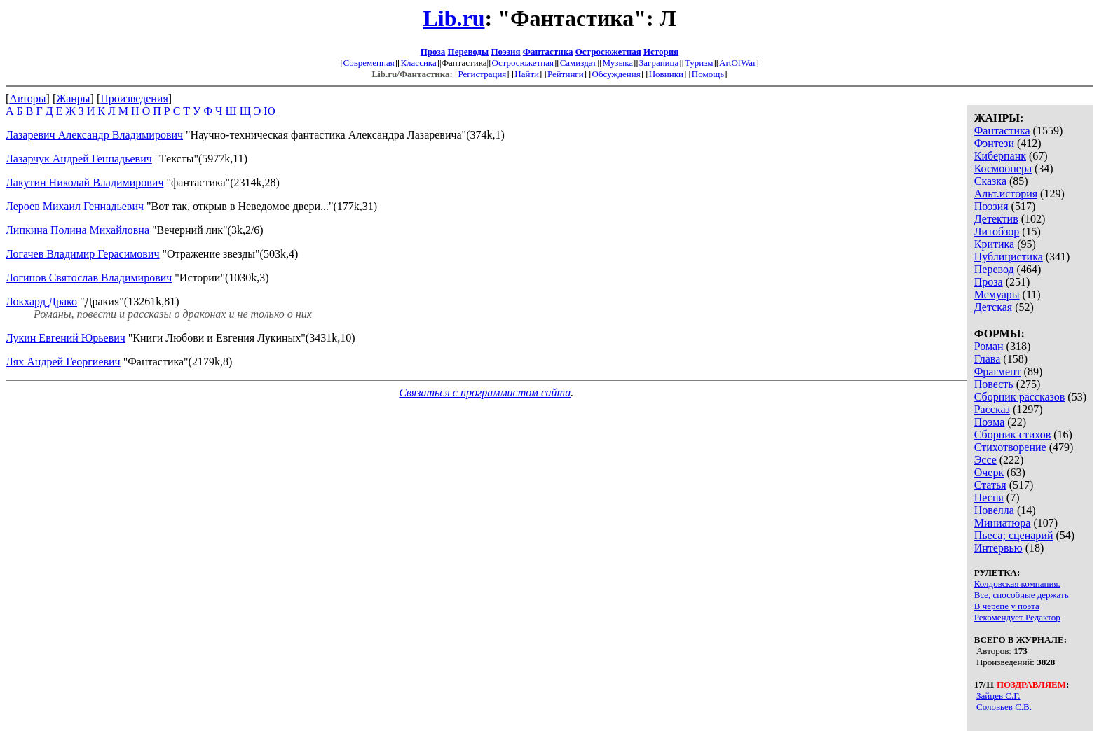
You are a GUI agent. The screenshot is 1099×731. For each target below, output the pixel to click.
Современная (369, 62)
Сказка (990, 181)
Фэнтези (994, 143)
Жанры (73, 98)
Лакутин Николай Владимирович (84, 182)
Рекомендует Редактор (1017, 617)
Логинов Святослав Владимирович (89, 278)
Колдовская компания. (1017, 583)
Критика (994, 244)
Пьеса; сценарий (1013, 535)
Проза (433, 51)
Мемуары (997, 294)
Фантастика (548, 51)
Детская (993, 307)
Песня (989, 497)
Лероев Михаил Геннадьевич (75, 206)
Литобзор (997, 231)
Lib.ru (453, 18)
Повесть (993, 384)
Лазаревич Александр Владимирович (94, 135)
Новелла (994, 510)
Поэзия (505, 51)
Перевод (994, 269)
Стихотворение (1010, 447)
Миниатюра (1002, 523)
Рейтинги (565, 74)
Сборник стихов (1012, 434)
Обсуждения (616, 74)
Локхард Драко (41, 301)
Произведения (134, 98)
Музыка (618, 62)
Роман (989, 346)
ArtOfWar (737, 62)
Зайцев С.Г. (998, 695)
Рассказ (992, 409)
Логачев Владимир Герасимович (83, 254)
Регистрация (482, 74)
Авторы (27, 98)
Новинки (666, 74)
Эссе (985, 460)
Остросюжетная (608, 51)
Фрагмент (997, 371)
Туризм (699, 62)
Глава (987, 359)
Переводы (468, 51)
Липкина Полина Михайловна (77, 230)
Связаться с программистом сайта (485, 392)
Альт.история (1005, 194)
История (660, 51)
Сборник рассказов (1019, 397)
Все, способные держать (1021, 595)
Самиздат (578, 62)
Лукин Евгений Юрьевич (65, 338)
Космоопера (1003, 168)
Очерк (989, 472)
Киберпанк (1000, 156)
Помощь (708, 74)
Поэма (989, 422)
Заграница (659, 62)
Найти (526, 74)
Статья (990, 485)
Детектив (996, 219)
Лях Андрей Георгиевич (63, 362)
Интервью (998, 548)
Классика (418, 62)
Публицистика (1008, 257)
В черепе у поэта (1006, 606)
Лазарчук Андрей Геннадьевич (79, 159)
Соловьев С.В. (1004, 707)
